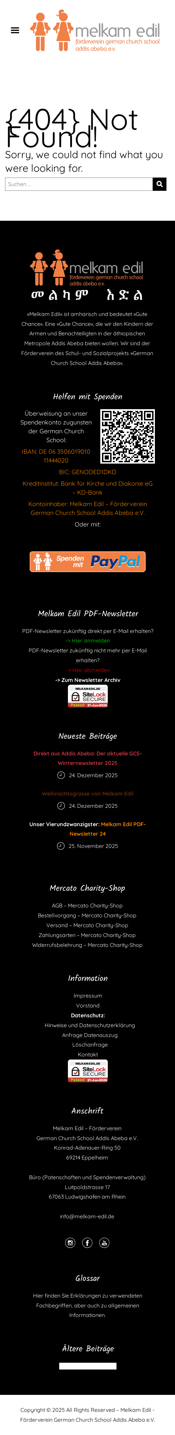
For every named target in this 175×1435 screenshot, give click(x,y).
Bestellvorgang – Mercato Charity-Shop (87, 915)
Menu (17, 30)
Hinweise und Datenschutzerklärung (88, 1025)
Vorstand (88, 1005)
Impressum (88, 995)
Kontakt (88, 1054)
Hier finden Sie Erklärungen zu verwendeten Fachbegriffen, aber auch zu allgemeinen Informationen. (87, 1305)
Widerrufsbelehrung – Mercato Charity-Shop (87, 944)
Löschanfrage (88, 1044)
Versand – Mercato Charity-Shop (87, 925)
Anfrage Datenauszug (88, 1035)
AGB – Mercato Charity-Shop (87, 905)
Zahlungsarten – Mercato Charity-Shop (87, 935)
